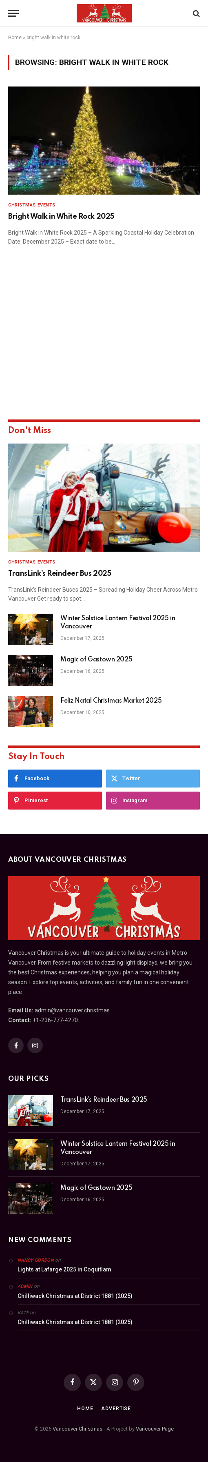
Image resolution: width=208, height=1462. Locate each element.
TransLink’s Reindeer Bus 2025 (59, 573)
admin (25, 1286)
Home (15, 37)
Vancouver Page (155, 1429)
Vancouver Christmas (77, 1429)
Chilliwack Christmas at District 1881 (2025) (75, 1296)
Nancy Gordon (36, 1260)
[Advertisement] (104, 344)
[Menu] (13, 13)
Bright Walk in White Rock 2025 (61, 216)
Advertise (116, 1408)
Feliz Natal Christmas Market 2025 (111, 701)
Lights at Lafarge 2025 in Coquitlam (64, 1269)
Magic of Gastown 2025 (96, 660)
